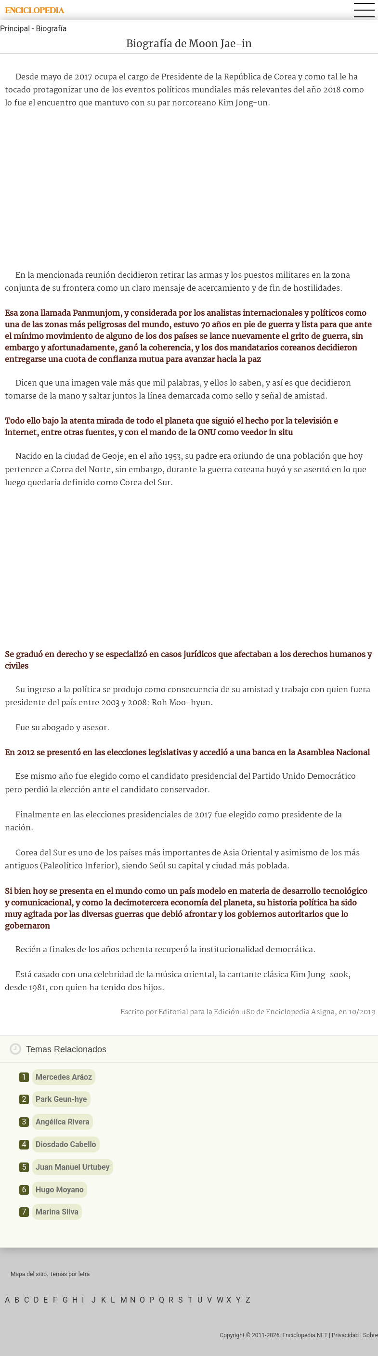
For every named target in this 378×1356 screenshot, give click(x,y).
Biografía (51, 28)
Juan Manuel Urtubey (73, 1167)
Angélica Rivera (63, 1121)
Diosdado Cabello (66, 1144)
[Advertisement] (189, 189)
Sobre (370, 1335)
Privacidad (345, 1335)
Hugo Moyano (60, 1189)
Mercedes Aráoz (64, 1077)
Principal (15, 28)
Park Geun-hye (61, 1099)
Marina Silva (57, 1211)
